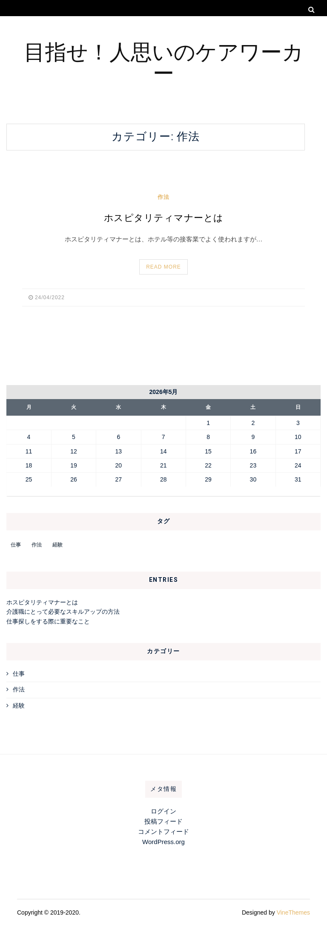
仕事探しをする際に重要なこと (48, 621)
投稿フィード (163, 821)
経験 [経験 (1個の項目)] (57, 545)
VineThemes (293, 912)
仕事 (19, 673)
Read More (163, 267)
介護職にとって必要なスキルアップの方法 (63, 611)
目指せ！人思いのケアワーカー (164, 61)
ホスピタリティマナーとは (164, 218)
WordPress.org (163, 841)
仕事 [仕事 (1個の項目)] (16, 545)
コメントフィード (163, 831)
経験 (19, 705)
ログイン (163, 811)
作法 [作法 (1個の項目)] (37, 545)
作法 (163, 197)
